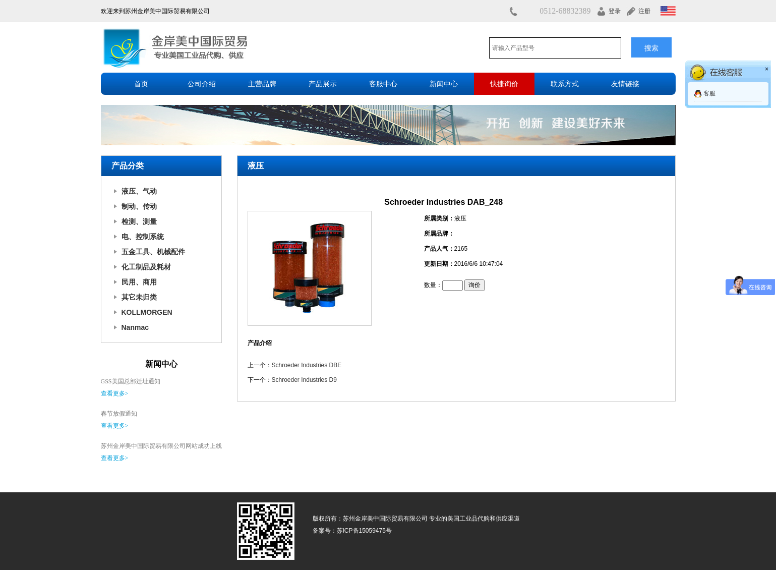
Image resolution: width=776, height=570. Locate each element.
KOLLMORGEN (147, 312)
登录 (615, 11)
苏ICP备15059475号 (364, 530)
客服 (709, 93)
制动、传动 (139, 206)
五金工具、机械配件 (153, 252)
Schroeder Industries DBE (307, 365)
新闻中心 (444, 84)
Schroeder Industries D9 (304, 379)
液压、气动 (139, 191)
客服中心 (383, 84)
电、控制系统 (143, 237)
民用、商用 (139, 282)
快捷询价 (504, 84)
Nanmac (135, 327)
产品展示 (323, 84)
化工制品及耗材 (146, 267)
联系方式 (565, 84)
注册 (644, 11)
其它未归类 (139, 297)
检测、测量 (139, 221)
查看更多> (115, 393)
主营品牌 (262, 84)
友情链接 (625, 84)
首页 (141, 84)
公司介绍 (202, 84)
